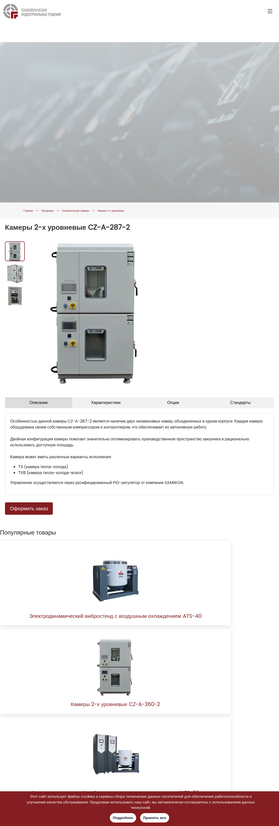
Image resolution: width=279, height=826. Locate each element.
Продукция (59, 210)
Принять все (154, 817)
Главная (32, 210)
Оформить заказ (29, 508)
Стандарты (240, 402)
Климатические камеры (101, 210)
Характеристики (106, 402)
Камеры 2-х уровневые (156, 210)
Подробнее (123, 817)
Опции (173, 402)
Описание (39, 402)
